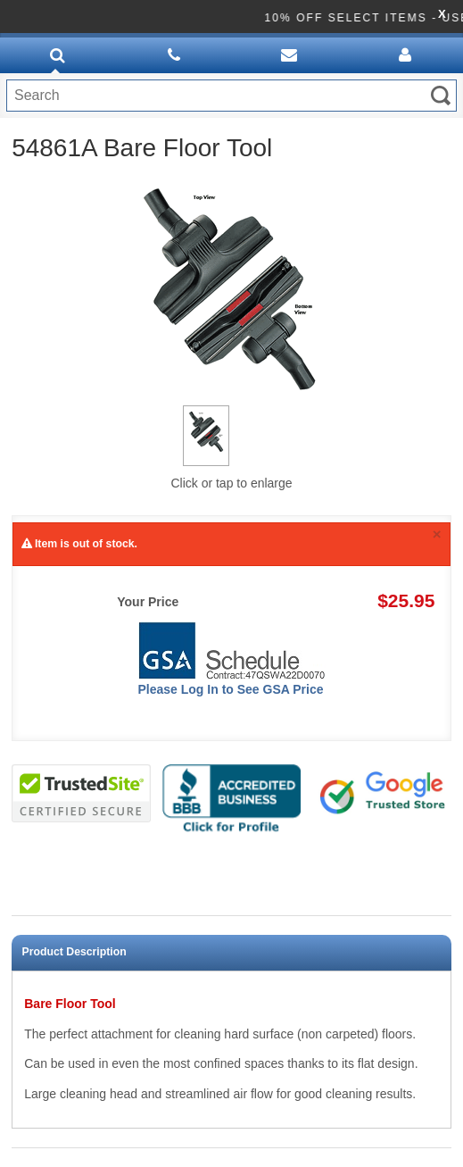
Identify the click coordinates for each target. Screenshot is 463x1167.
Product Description (74, 952)
